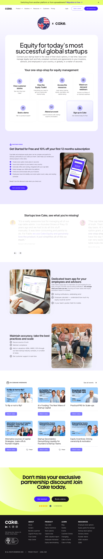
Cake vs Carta (66, 539)
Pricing (53, 8)
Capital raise (49, 534)
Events (64, 531)
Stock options (49, 531)
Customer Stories (67, 534)
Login (66, 8)
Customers (46, 8)
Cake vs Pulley (66, 542)
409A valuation (83, 539)
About (30, 525)
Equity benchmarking (52, 542)
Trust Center (32, 537)
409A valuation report (52, 537)
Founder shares (83, 537)
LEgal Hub (43, 552)
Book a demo (77, 8)
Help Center (32, 539)
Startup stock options (85, 531)
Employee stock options (85, 525)
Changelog (65, 537)
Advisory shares (83, 534)
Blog (63, 525)
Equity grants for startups (86, 528)
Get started (42, 499)
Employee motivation (51, 539)
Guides (64, 528)
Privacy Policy (33, 552)
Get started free (91, 8)
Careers (30, 528)
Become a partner (34, 531)
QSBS (80, 542)
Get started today (18, 188)
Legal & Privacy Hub (34, 534)
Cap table (48, 525)
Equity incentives (50, 528)
